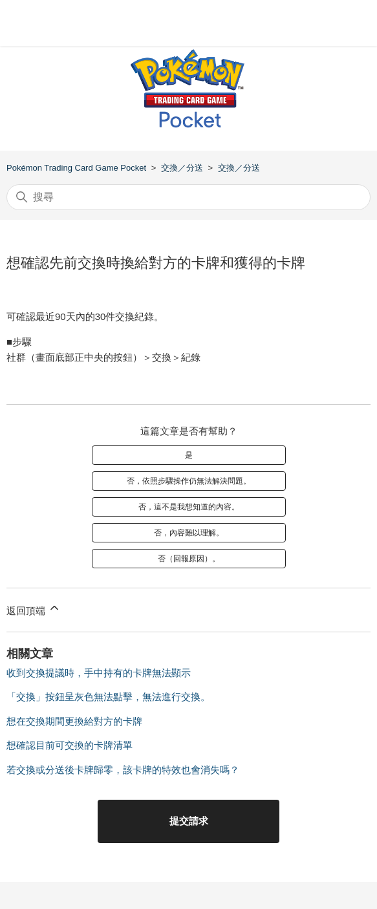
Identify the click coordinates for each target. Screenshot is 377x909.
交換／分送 (182, 168)
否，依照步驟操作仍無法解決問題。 (189, 481)
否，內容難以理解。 (189, 532)
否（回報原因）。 (189, 558)
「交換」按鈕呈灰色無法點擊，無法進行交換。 (108, 696)
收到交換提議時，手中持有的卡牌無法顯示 (98, 672)
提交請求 (188, 820)
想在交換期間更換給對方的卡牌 (74, 721)
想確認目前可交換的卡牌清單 (69, 745)
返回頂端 (33, 608)
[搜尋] (188, 197)
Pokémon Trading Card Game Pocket (76, 168)
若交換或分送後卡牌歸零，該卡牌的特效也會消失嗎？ (122, 769)
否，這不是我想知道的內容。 (188, 506)
